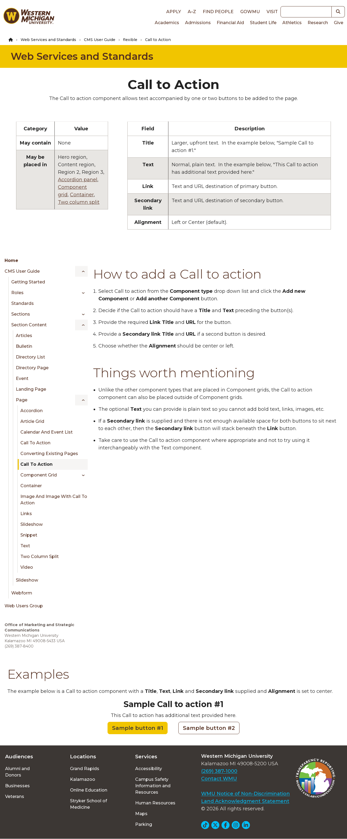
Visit (272, 11)
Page (21, 399)
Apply (173, 11)
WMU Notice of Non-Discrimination (245, 794)
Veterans (14, 796)
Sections (20, 314)
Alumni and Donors (17, 772)
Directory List (30, 357)
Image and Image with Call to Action (53, 499)
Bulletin (24, 346)
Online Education (88, 790)
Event (22, 378)
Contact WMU (219, 779)
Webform (21, 593)
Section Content (29, 324)
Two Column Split (39, 556)
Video (26, 567)
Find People (218, 11)
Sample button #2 (209, 728)
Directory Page (32, 367)
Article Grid (32, 421)
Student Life (263, 22)
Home (11, 260)
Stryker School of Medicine (88, 804)
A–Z (192, 11)
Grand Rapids (84, 768)
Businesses (17, 785)
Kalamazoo (82, 779)
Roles (17, 292)
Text (25, 545)
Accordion (31, 410)
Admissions (198, 22)
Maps (141, 813)
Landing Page (31, 389)
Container (82, 195)
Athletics (292, 22)
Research (318, 22)
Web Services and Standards (48, 39)
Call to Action (35, 442)
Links (26, 513)
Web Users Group (24, 605)
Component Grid (38, 475)
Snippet (28, 535)
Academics (167, 22)
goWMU (250, 11)
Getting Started (28, 281)
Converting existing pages (49, 453)
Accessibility (148, 768)
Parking (143, 824)
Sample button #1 (137, 728)
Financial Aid (230, 22)
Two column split (78, 202)
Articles (24, 335)
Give (338, 22)
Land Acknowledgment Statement (245, 801)
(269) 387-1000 (219, 771)
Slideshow (31, 524)
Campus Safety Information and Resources (153, 786)
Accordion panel (77, 180)
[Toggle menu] (81, 271)
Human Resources (155, 802)
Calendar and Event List (46, 432)
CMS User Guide (99, 39)
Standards (22, 303)
